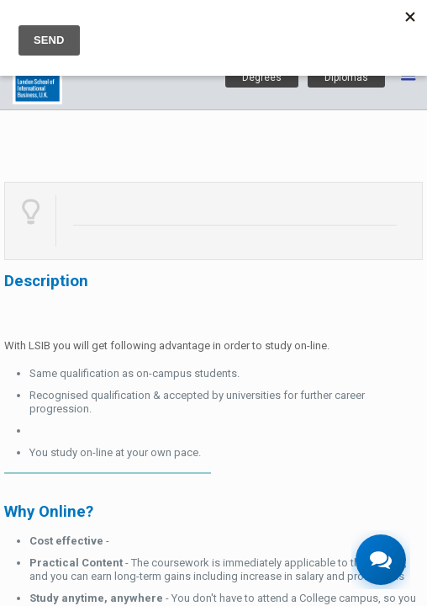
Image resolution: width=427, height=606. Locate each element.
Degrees (262, 77)
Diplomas (346, 77)
